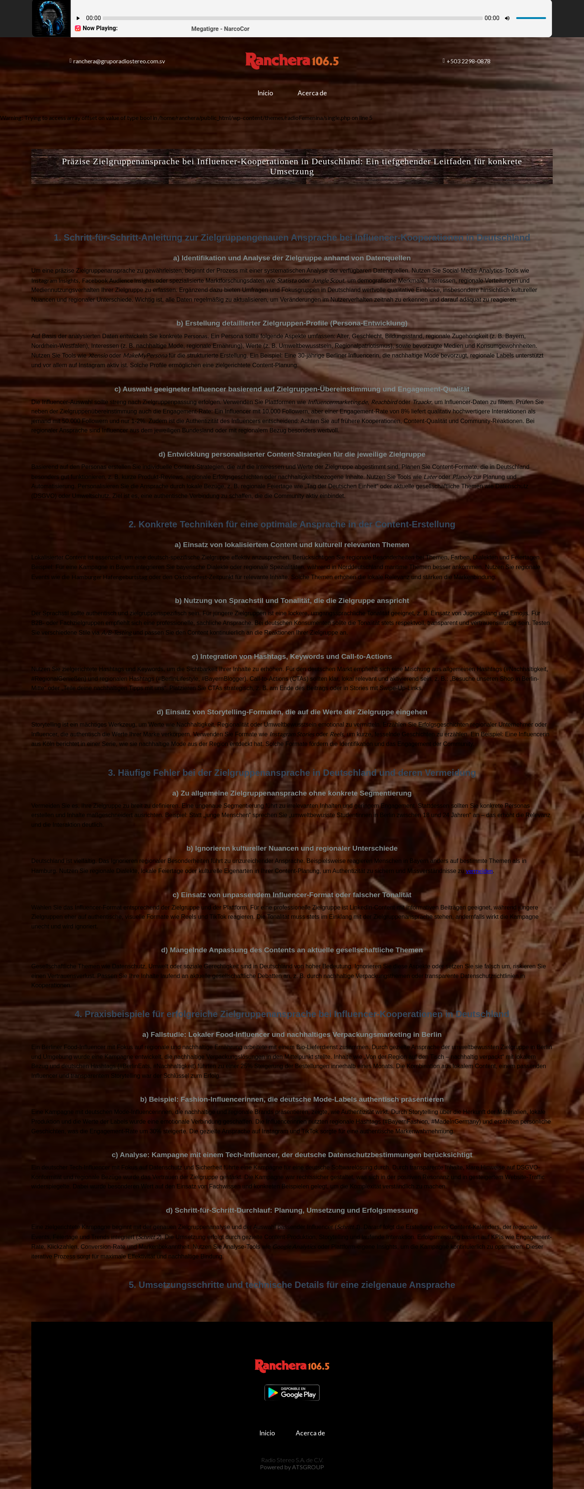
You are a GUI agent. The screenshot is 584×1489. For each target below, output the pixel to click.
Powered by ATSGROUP (292, 1466)
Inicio (265, 93)
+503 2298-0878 (467, 60)
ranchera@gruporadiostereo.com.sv (117, 60)
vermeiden (479, 870)
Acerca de (312, 93)
